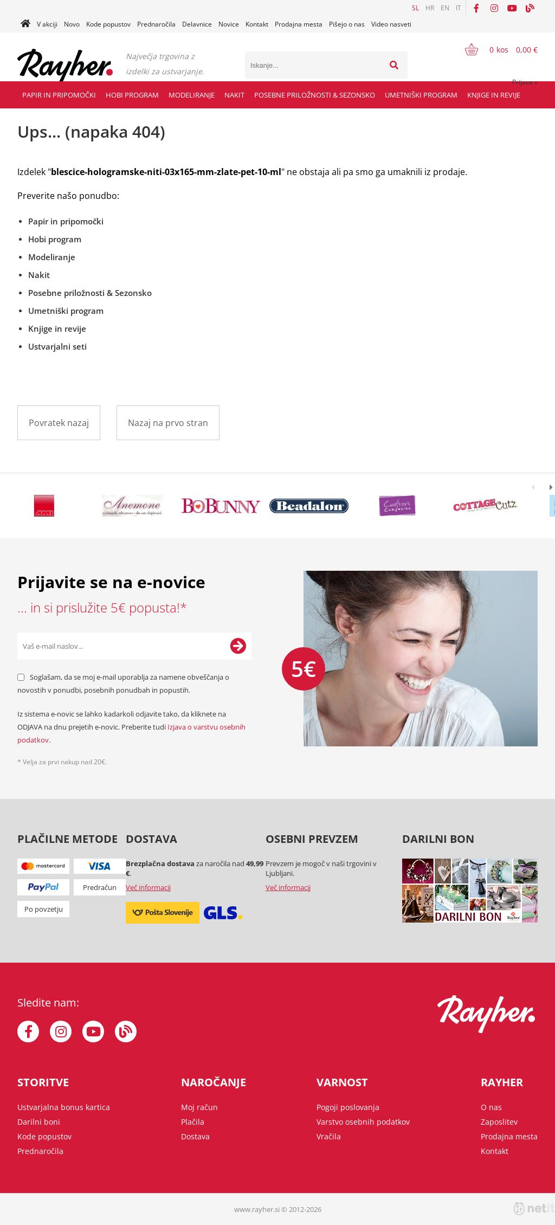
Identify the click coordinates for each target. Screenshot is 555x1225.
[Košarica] (494, 49)
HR (429, 7)
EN (445, 7)
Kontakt (257, 24)
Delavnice (197, 24)
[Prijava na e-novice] (237, 646)
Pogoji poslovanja (348, 1107)
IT (458, 7)
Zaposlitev (499, 1122)
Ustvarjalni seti (57, 346)
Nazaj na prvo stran (168, 423)
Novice (228, 24)
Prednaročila (156, 24)
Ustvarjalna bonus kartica (63, 1107)
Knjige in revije (493, 95)
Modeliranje (192, 95)
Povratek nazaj (59, 423)
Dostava (195, 1136)
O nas (491, 1107)
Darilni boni (38, 1122)
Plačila (192, 1122)
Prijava (525, 82)
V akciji (47, 24)
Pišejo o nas (347, 24)
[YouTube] (512, 8)
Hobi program (132, 95)
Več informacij (148, 887)
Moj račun (199, 1107)
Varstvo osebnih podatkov (363, 1122)
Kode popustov (108, 24)
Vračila (329, 1136)
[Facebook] (476, 8)
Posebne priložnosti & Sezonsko (314, 95)
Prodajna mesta (298, 24)
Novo (72, 24)
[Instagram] (494, 8)
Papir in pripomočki (59, 95)
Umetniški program (421, 95)
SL (415, 7)
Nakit (234, 95)
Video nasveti (391, 24)
